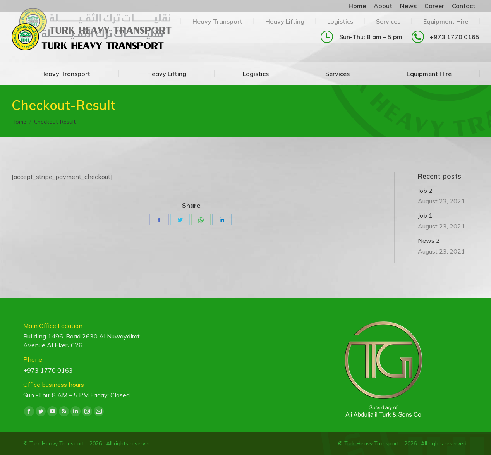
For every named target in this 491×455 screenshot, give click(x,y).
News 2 (429, 240)
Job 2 (425, 190)
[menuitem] (357, 6)
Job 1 (425, 215)
